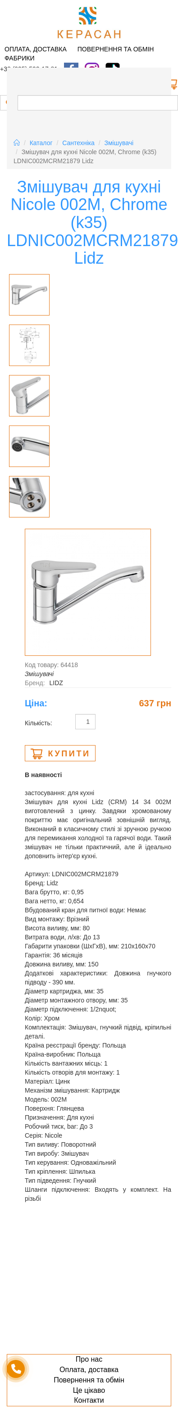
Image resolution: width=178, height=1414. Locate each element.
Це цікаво (89, 1390)
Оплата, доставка (36, 49)
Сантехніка (78, 142)
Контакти (89, 1400)
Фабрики (19, 58)
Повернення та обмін (116, 49)
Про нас (89, 1359)
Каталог (41, 142)
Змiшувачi (119, 142)
